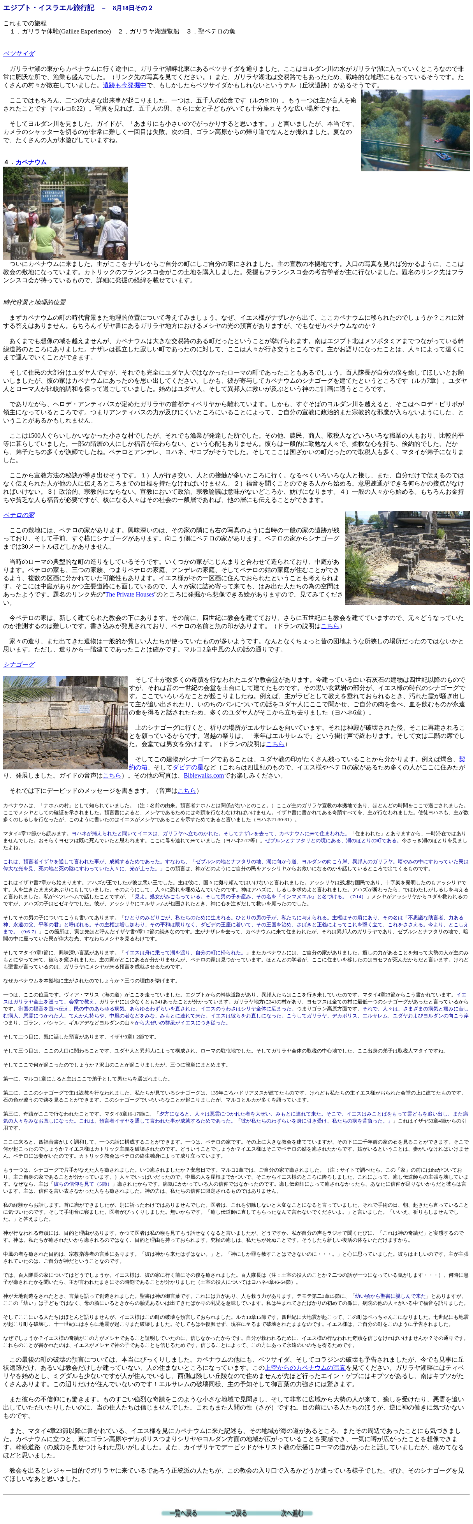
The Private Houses (130, 594)
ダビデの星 (188, 767)
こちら (330, 626)
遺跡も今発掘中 (124, 85)
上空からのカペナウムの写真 (305, 1367)
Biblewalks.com (204, 775)
